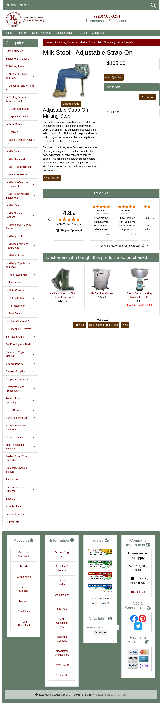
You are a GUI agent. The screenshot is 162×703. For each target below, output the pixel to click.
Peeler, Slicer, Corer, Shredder (17, 458)
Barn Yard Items (20, 336)
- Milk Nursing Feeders (20, 215)
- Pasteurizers (14, 282)
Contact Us (98, 32)
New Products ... (15, 506)
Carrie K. (126, 210)
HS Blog (82, 32)
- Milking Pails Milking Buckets (18, 226)
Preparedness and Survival (20, 489)
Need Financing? (41, 32)
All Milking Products (66, 42)
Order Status (62, 665)
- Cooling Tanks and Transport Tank (17, 99)
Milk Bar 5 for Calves (101, 293)
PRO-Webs (120, 694)
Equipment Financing (17, 58)
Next (125, 325)
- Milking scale (14, 236)
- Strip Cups (13, 313)
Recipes (23, 601)
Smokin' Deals (64, 32)
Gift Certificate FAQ (62, 623)
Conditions (24, 611)
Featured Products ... (17, 514)
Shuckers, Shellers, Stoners (17, 470)
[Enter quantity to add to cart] (123, 97)
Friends (24, 566)
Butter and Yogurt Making (20, 354)
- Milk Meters (14, 205)
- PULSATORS (20, 298)
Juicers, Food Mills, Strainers (20, 427)
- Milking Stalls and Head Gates (20, 246)
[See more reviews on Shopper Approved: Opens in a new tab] (120, 245)
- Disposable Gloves (18, 116)
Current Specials (23, 589)
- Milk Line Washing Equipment (20, 196)
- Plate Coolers (15, 290)
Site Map (62, 608)
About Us (22, 32)
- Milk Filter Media (20, 174)
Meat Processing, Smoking (20, 446)
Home (11, 5)
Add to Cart (147, 97)
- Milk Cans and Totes (18, 159)
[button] (153, 5)
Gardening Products (20, 417)
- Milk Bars (12, 151)
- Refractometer (15, 305)
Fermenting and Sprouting (20, 400)
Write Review (51, 178)
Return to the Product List (103, 325)
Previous (79, 325)
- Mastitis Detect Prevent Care (20, 141)
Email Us (138, 591)
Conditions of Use (62, 596)
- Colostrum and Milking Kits (20, 87)
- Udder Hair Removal (19, 329)
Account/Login (62, 554)
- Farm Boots (14, 124)
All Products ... (14, 522)
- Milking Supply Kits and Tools (18, 265)
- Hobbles (12, 132)
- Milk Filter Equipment (19, 166)
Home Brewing (20, 410)
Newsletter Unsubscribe (62, 653)
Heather (101, 210)
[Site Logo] (29, 19)
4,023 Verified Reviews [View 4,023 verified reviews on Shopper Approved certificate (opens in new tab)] (69, 224)
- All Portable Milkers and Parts (20, 76)
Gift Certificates (14, 51)
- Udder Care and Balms (20, 321)
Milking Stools (87, 42)
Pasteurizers (13, 479)
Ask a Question (113, 77)
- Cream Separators (17, 108)
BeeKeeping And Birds (20, 344)
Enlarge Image (71, 103)
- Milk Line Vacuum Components (20, 184)
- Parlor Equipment (20, 274)
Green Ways (24, 576)
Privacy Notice (62, 582)
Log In (24, 5)
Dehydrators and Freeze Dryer (20, 389)
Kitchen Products (20, 437)
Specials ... (12, 498)
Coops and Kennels (17, 379)
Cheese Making (20, 363)
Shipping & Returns (62, 568)
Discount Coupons (62, 639)
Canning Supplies (20, 371)
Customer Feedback (23, 554)
